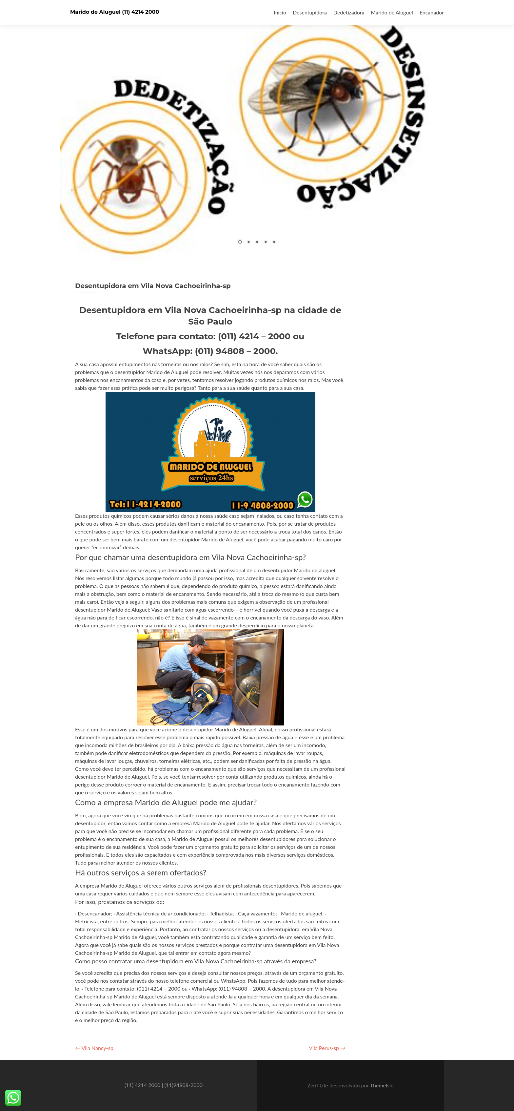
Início (280, 12)
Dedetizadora (349, 12)
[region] (257, 131)
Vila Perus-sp (327, 1048)
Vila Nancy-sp (94, 1048)
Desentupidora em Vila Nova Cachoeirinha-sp (153, 286)
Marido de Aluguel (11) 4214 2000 (114, 12)
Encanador (432, 12)
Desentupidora (310, 12)
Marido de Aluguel (392, 12)
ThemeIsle (381, 1085)
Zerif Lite (318, 1085)
